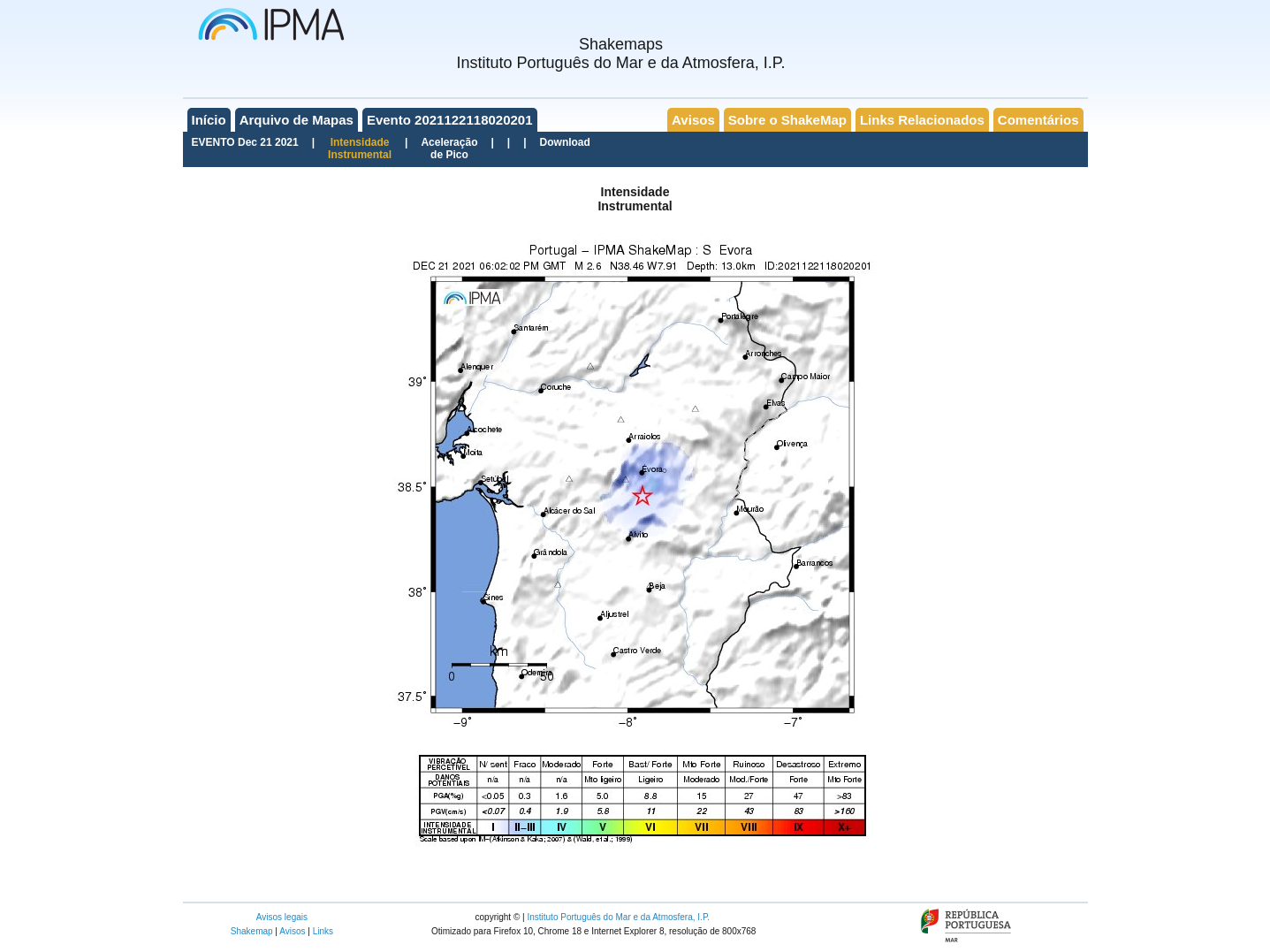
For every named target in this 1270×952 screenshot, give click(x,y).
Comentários (1038, 119)
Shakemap (252, 931)
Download (565, 142)
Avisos (693, 119)
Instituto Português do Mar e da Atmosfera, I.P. (618, 917)
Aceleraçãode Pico (449, 148)
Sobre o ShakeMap (787, 119)
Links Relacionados (922, 119)
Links (323, 931)
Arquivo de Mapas (297, 119)
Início (209, 119)
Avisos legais (282, 917)
